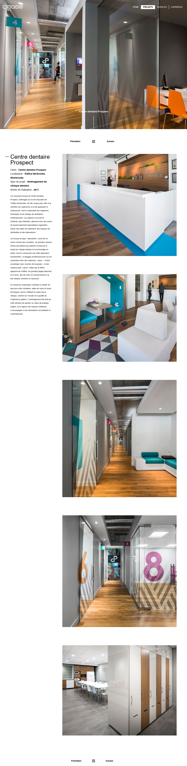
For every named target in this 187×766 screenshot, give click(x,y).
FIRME (136, 7)
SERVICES (162, 7)
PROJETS (148, 7)
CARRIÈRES (176, 7)
